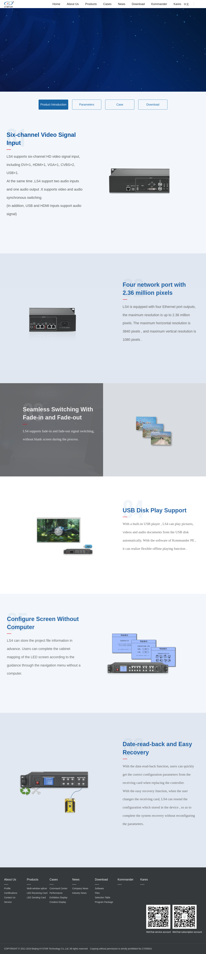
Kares (177, 4)
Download (138, 4)
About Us (73, 4)
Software (99, 888)
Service (8, 902)
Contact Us (9, 897)
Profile (7, 888)
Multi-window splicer (37, 888)
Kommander (159, 4)
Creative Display (57, 902)
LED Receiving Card (37, 893)
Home (56, 4)
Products (91, 4)
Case (119, 104)
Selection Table (102, 897)
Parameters (86, 104)
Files (97, 893)
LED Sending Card (36, 897)
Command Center (58, 888)
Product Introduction (53, 104)
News (121, 4)
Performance (55, 893)
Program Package (104, 902)
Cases (107, 4)
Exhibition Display (58, 897)
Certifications (10, 893)
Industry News (79, 893)
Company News (80, 888)
